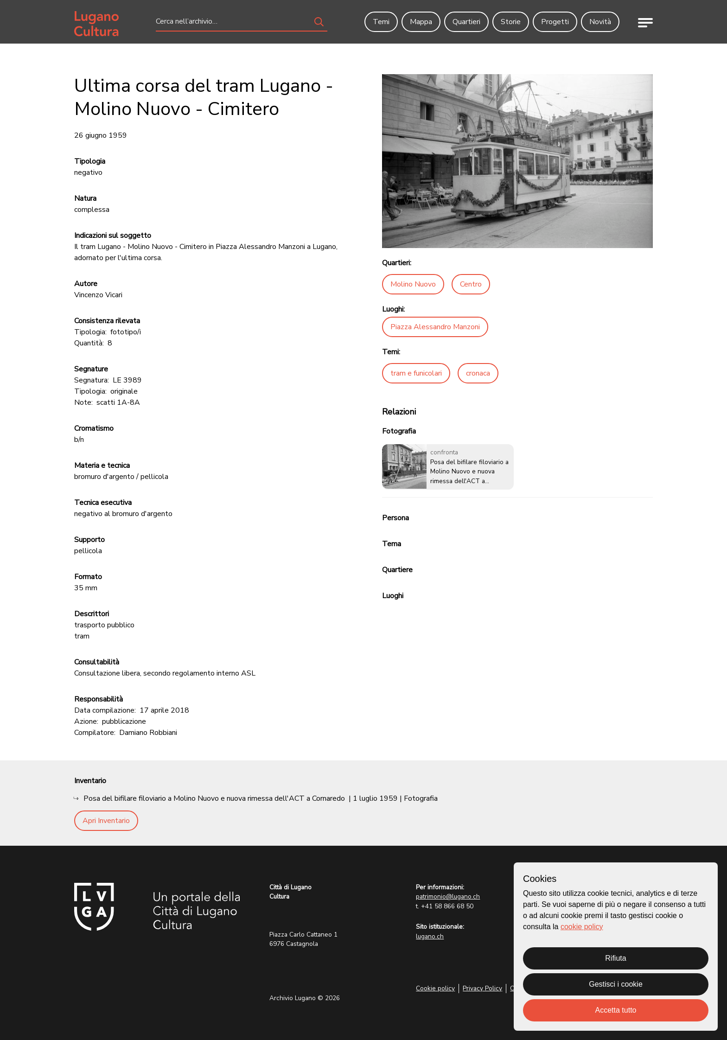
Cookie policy (435, 988)
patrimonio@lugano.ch (448, 896)
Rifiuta (615, 958)
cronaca (478, 373)
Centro (471, 284)
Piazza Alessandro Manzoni (435, 327)
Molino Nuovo (413, 284)
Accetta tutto (616, 1010)
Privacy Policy (482, 988)
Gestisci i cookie (616, 984)
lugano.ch (430, 936)
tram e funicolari (416, 373)
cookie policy (582, 927)
